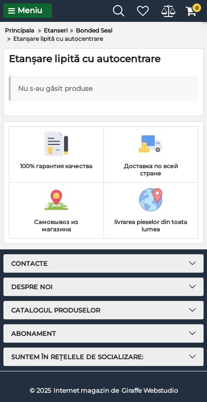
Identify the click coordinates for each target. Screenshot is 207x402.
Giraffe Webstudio (149, 390)
